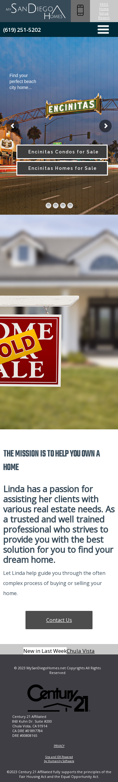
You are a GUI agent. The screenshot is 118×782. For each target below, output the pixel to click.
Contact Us (59, 620)
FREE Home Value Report (104, 11)
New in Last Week (45, 650)
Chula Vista (81, 650)
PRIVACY (59, 746)
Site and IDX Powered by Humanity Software (59, 759)
